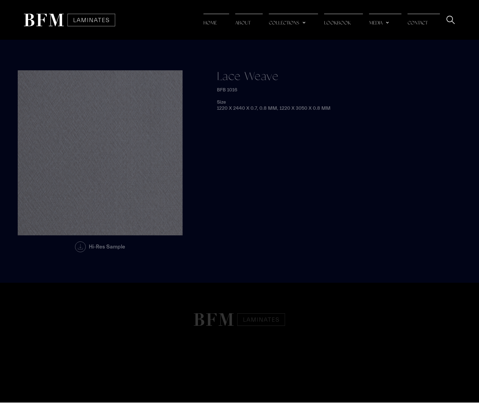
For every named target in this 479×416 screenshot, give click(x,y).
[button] (293, 20)
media (375, 23)
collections (284, 23)
